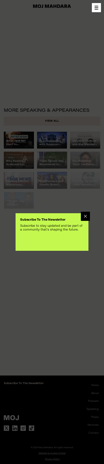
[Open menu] (96, 7)
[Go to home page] (52, 6)
